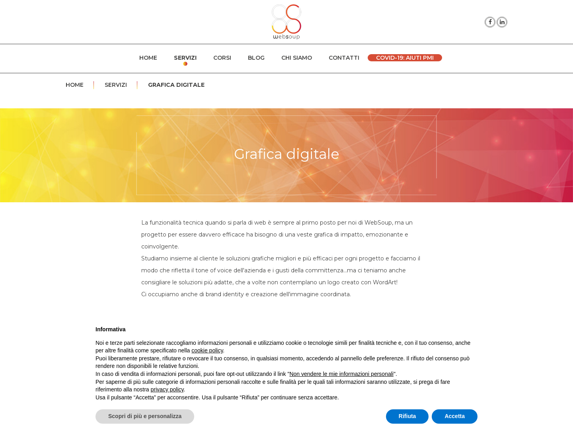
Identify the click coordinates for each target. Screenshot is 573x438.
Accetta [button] (454, 416)
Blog (256, 57)
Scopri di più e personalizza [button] (144, 416)
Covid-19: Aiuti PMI (405, 57)
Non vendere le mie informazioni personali (341, 374)
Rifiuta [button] (407, 416)
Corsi (222, 57)
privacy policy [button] (167, 389)
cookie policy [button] (207, 350)
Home (148, 57)
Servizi (185, 57)
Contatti (344, 57)
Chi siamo (296, 57)
